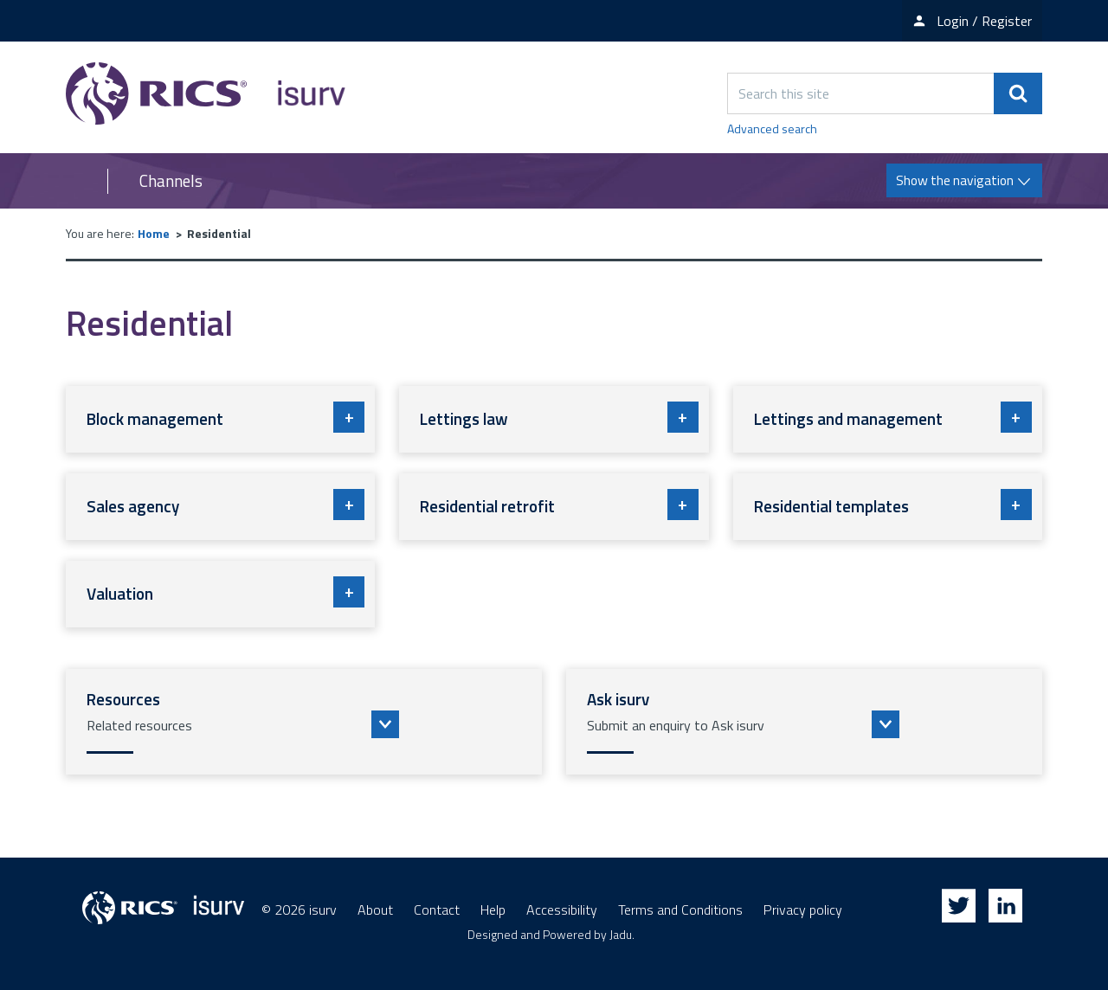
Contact (437, 909)
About (375, 909)
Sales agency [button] (225, 504)
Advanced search (772, 128)
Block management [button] (225, 417)
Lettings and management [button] (893, 417)
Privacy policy (802, 909)
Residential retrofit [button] (559, 504)
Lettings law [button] (559, 417)
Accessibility (561, 909)
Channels (171, 181)
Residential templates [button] (893, 504)
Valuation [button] (225, 592)
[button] (304, 722)
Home (154, 233)
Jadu (620, 934)
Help (493, 909)
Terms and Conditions (680, 909)
